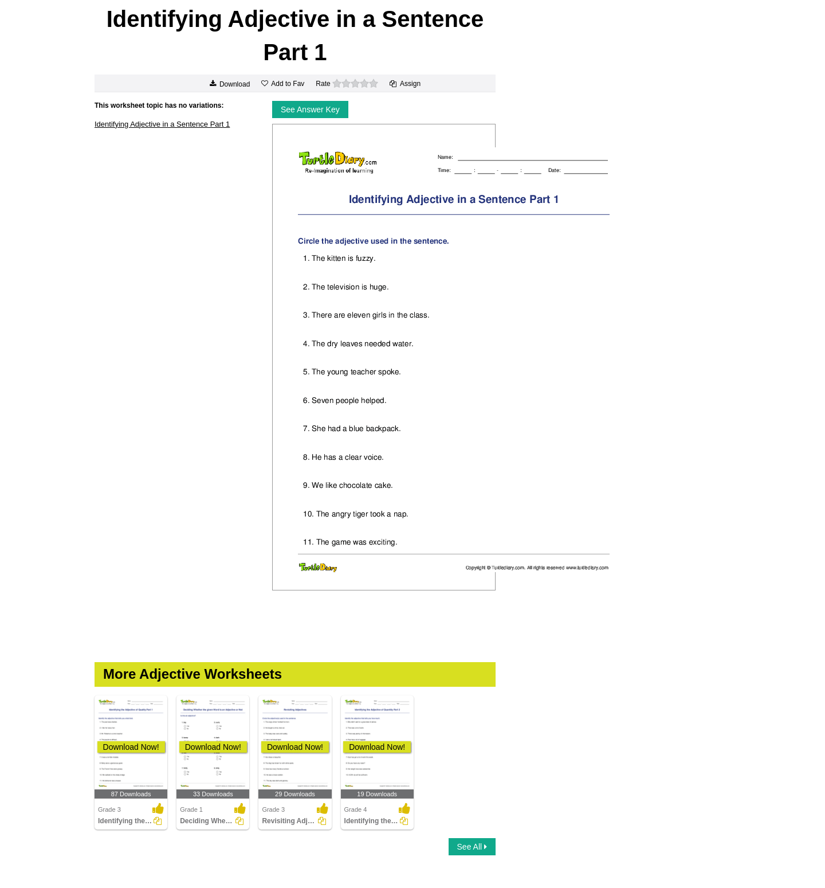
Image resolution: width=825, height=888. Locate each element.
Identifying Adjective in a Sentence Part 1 (162, 124)
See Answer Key (310, 109)
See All (472, 846)
